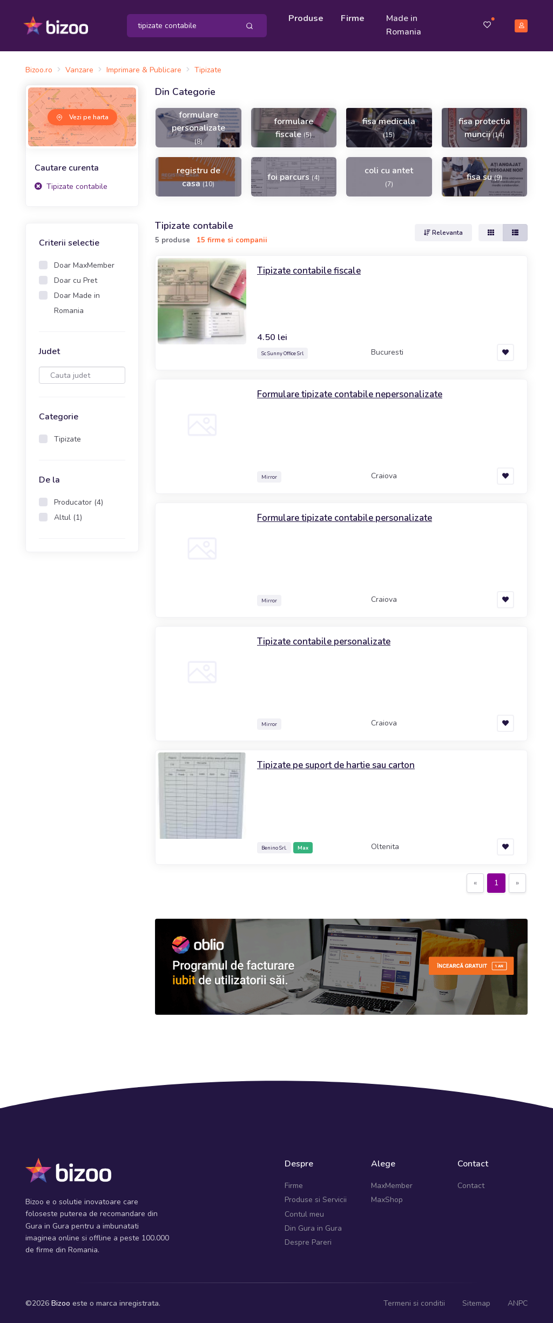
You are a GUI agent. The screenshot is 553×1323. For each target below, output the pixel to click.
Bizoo (60, 1301)
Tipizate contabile (71, 184)
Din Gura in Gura (313, 1226)
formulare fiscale (293, 125)
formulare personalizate (198, 125)
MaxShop (387, 1198)
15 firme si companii (232, 238)
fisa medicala (388, 125)
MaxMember (392, 1183)
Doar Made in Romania (77, 301)
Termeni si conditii (414, 1301)
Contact (470, 1183)
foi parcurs (293, 175)
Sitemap (476, 1301)
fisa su (484, 175)
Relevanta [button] (443, 231)
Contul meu (304, 1212)
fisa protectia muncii (484, 125)
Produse (307, 17)
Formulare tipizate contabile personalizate (349, 516)
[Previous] (475, 881)
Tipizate (67, 437)
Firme (354, 17)
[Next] (517, 881)
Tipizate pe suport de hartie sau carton (342, 763)
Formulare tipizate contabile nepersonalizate (355, 392)
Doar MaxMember (84, 264)
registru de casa (198, 174)
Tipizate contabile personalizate (327, 639)
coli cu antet (389, 174)
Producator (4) (78, 501)
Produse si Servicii (316, 1198)
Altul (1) (68, 516)
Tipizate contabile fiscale (312, 268)
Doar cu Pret (75, 279)
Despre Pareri (308, 1241)
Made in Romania (404, 24)
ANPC (518, 1301)
